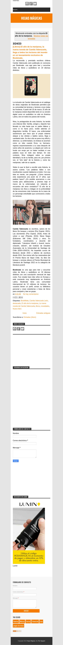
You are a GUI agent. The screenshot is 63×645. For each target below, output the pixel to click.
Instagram (27, 3)
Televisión (35, 621)
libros (38, 306)
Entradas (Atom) (30, 317)
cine (41, 621)
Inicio (25, 313)
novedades (45, 306)
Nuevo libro (17, 309)
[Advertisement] (29, 349)
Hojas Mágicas (31, 18)
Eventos (15, 621)
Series (28, 621)
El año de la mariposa (30, 303)
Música (22, 621)
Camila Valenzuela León (39, 301)
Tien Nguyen (41, 641)
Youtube (35, 3)
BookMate (25, 301)
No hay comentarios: (31, 294)
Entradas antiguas (43, 313)
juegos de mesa (18, 625)
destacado (17, 303)
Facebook (31, 3)
